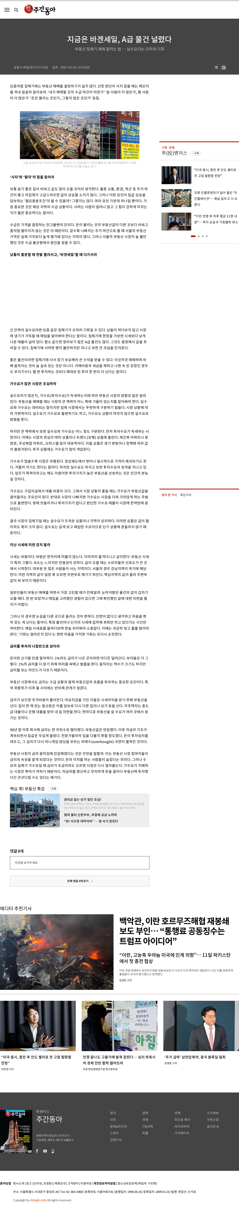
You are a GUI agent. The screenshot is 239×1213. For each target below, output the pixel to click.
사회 (113, 1120)
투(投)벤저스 (174, 153)
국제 (145, 1120)
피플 (145, 1133)
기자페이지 (181, 1133)
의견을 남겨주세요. (26, 863)
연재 (177, 1113)
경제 (145, 1113)
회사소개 (18, 1183)
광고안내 (213, 1126)
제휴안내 (60, 1183)
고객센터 (73, 1183)
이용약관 (86, 1183)
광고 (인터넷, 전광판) (39, 1183)
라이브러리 (181, 1126)
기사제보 (213, 1113)
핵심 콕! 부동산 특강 (27, 789)
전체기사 (116, 1140)
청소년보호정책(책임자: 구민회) (137, 1183)
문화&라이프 (118, 1126)
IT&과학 (147, 1126)
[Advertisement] (60, 291)
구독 (53, 789)
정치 (113, 1113)
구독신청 (213, 1120)
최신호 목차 (182, 1120)
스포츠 (114, 1133)
